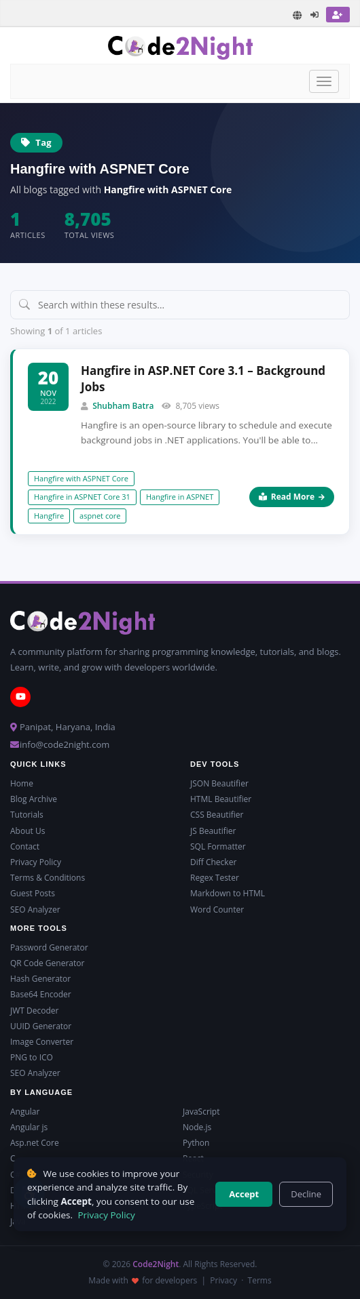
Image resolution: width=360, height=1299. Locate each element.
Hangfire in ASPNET (179, 497)
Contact (24, 846)
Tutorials (26, 814)
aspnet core (99, 516)
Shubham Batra (123, 406)
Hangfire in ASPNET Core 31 (82, 497)
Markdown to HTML (227, 893)
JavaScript (201, 1111)
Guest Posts (32, 893)
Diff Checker (213, 862)
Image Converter (41, 1041)
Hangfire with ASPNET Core (81, 478)
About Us (27, 831)
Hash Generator (40, 978)
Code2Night (155, 1264)
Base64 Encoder (40, 994)
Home (21, 783)
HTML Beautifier (220, 799)
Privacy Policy (35, 862)
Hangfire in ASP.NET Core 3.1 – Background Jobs (203, 379)
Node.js (197, 1127)
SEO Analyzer (35, 909)
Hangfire (49, 516)
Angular (24, 1111)
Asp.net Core (34, 1142)
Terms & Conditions (47, 877)
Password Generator (49, 947)
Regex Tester (214, 877)
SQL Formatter (218, 846)
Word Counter (217, 909)
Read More (292, 496)
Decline (306, 1194)
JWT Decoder (34, 1010)
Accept (244, 1194)
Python (196, 1142)
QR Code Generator (47, 963)
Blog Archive (33, 799)
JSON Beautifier (219, 783)
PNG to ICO (31, 1057)
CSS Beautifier (216, 814)
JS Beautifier (213, 831)
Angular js (29, 1127)
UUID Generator (40, 1026)
